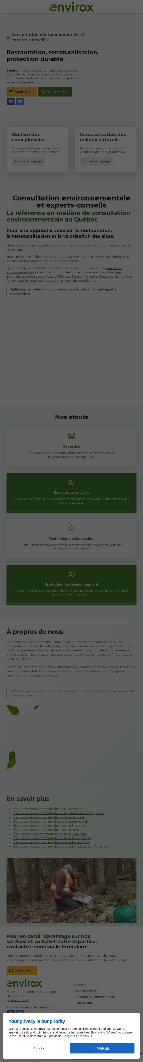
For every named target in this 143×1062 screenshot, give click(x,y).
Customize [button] (39, 1048)
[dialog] (71, 1036)
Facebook (82, 1036)
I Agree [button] (102, 1048)
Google (67, 1036)
